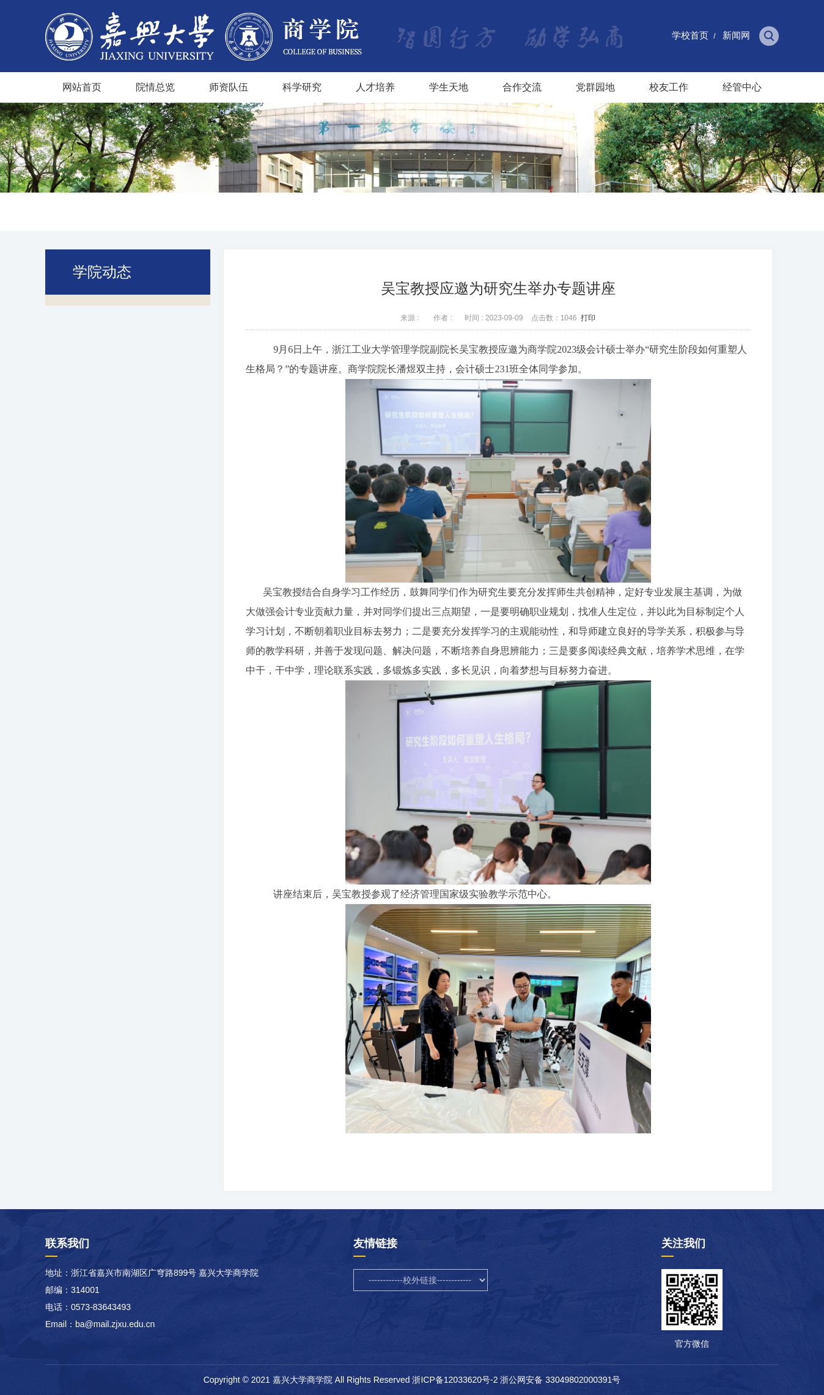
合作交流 (522, 87)
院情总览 (155, 87)
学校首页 (690, 35)
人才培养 (375, 87)
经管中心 (742, 87)
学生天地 (448, 87)
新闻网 (736, 35)
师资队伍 (228, 87)
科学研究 (302, 87)
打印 (588, 318)
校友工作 (668, 87)
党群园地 (595, 87)
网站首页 (81, 87)
